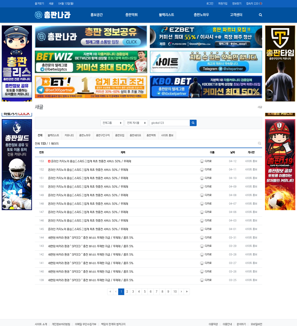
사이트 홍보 (167, 135)
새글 (51, 3)
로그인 (209, 3)
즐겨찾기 (39, 3)
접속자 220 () (254, 3)
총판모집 (119, 135)
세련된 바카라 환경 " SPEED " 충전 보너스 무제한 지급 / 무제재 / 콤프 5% (90, 237)
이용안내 (227, 324)
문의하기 (241, 324)
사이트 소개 (41, 324)
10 (175, 291)
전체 (40, 135)
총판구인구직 (103, 135)
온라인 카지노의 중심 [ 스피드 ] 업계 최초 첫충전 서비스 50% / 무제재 (89, 161)
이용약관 (213, 324)
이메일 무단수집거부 (85, 324)
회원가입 (222, 3)
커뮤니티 (69, 135)
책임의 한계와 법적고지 (113, 324)
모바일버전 (256, 324)
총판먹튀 (151, 135)
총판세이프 (135, 135)
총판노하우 (85, 135)
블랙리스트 (53, 135)
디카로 (206, 161)
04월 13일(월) (65, 3)
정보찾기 (236, 3)
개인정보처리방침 (61, 324)
